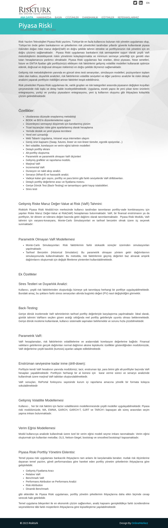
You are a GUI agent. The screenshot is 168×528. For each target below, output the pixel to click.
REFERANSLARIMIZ (128, 17)
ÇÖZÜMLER (72, 17)
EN (147, 2)
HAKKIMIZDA (44, 17)
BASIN (58, 17)
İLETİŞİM (51, 29)
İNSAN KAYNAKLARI (31, 29)
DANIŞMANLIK (90, 17)
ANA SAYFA (26, 17)
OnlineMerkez (140, 523)
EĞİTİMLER (108, 17)
